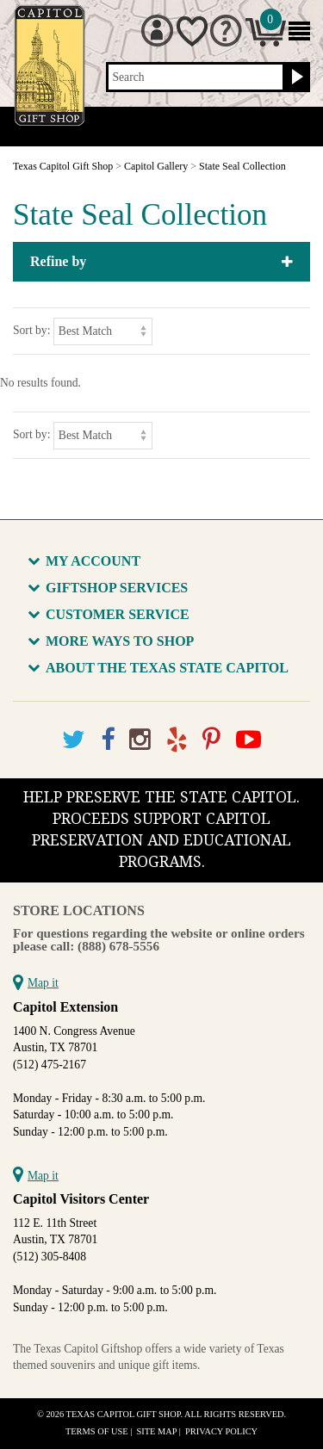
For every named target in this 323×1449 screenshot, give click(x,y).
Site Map (157, 1431)
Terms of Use (96, 1431)
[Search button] (295, 77)
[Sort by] (102, 331)
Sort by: (31, 330)
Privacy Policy (221, 1431)
